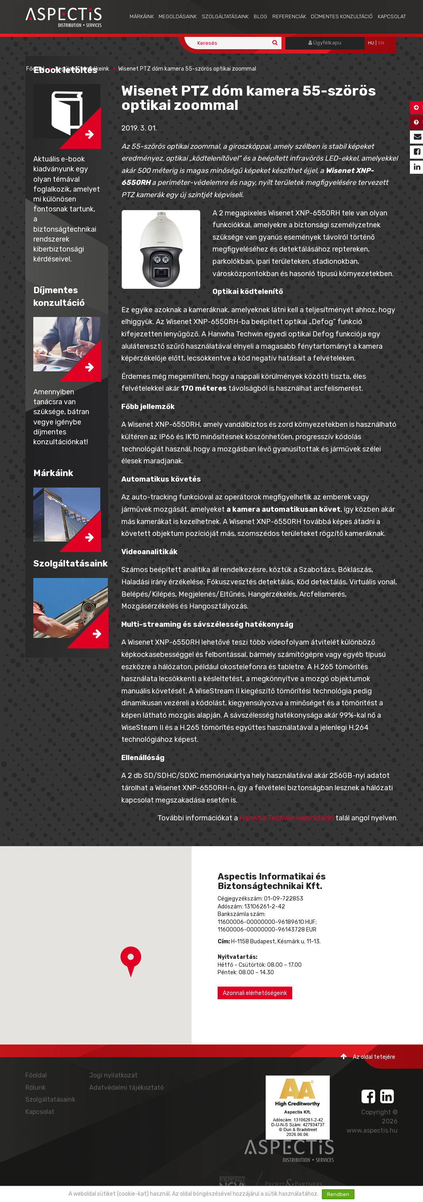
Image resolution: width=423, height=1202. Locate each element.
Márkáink (142, 16)
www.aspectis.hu (372, 1130)
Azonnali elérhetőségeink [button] (255, 993)
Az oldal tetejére (368, 1056)
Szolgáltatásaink (225, 16)
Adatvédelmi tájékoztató (126, 1087)
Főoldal (35, 68)
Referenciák (289, 16)
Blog (260, 16)
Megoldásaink (178, 16)
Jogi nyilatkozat (113, 1075)
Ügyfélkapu (324, 43)
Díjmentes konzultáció (342, 16)
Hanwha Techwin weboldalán (286, 818)
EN (381, 43)
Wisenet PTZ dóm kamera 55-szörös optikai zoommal (187, 68)
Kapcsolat (392, 16)
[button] (131, 962)
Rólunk (35, 1087)
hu (371, 43)
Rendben (338, 1194)
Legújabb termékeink (82, 68)
